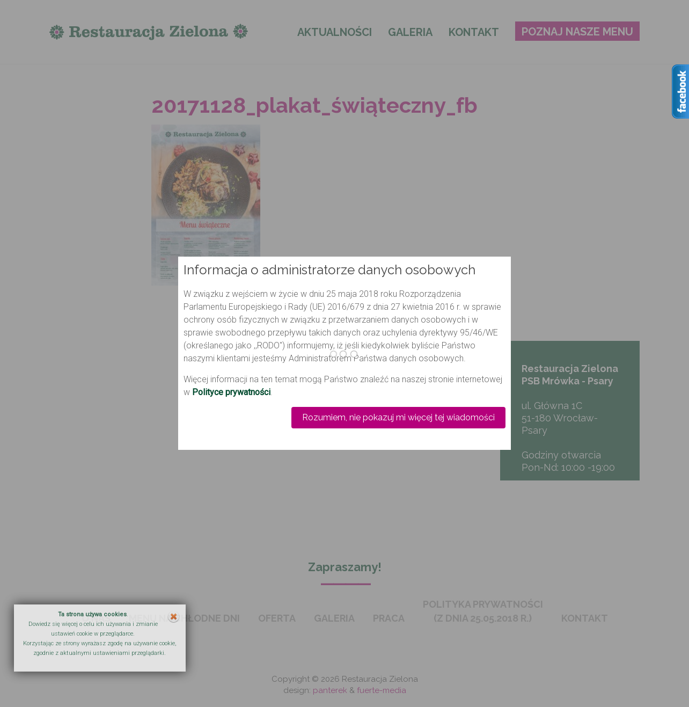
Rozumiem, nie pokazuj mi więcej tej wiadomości (398, 417)
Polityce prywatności (231, 392)
